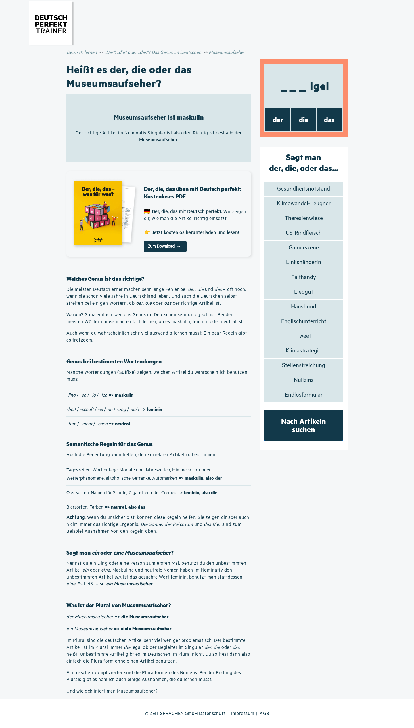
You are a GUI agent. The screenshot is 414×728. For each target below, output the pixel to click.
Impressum (242, 713)
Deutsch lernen (82, 52)
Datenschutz (212, 713)
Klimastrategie (303, 351)
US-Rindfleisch (304, 233)
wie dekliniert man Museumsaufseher (115, 691)
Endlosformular (304, 395)
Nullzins (304, 380)
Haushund (303, 307)
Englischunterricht (303, 321)
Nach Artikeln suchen (303, 425)
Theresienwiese (304, 218)
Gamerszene (304, 247)
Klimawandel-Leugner (304, 203)
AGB (264, 713)
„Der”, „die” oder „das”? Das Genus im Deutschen (152, 52)
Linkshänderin (303, 262)
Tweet (303, 336)
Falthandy (303, 277)
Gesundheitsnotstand (303, 189)
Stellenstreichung (303, 365)
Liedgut (303, 292)
